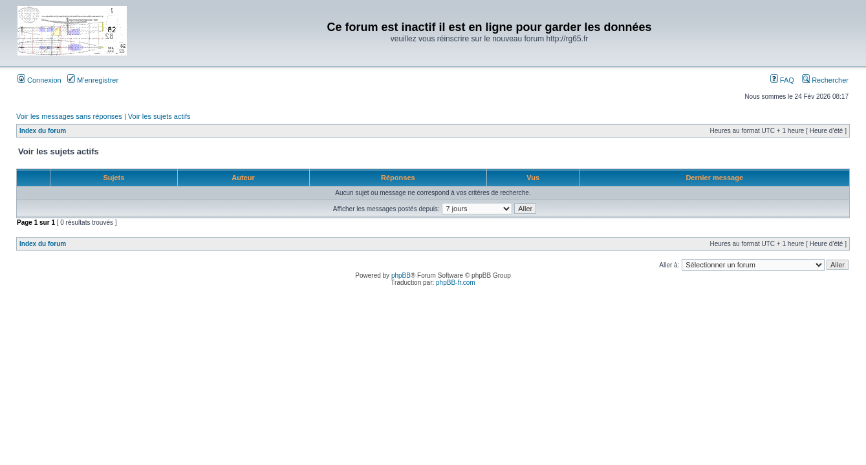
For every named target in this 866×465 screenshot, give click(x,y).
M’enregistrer (92, 80)
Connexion (39, 80)
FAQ (782, 80)
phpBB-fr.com (455, 282)
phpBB (401, 275)
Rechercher (825, 80)
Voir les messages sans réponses (69, 116)
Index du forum (42, 130)
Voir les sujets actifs (159, 116)
